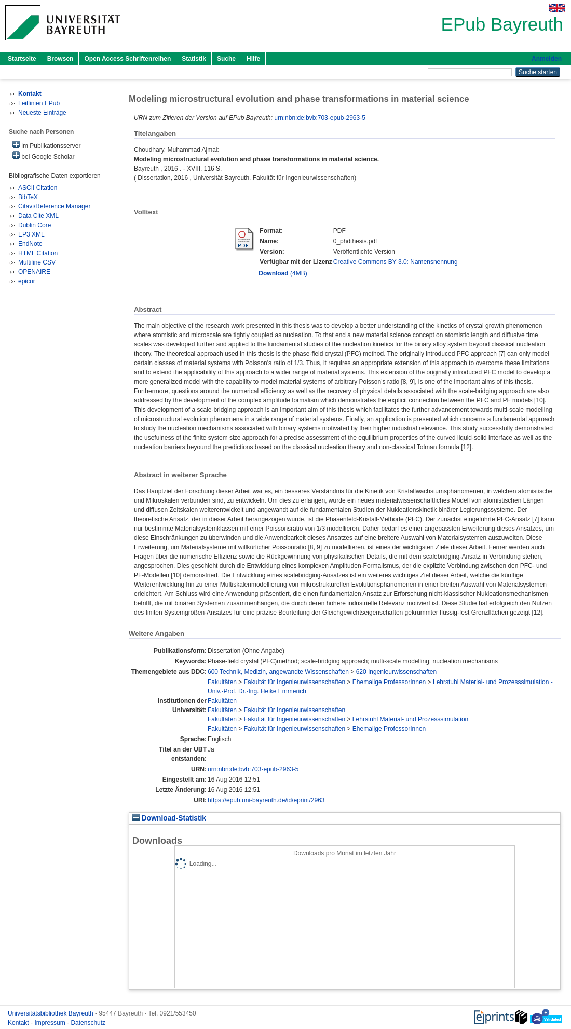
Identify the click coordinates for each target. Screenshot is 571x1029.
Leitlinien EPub (39, 103)
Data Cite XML (38, 215)
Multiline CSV (37, 262)
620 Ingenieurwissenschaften (396, 671)
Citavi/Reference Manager (54, 206)
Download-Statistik (169, 818)
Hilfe (253, 58)
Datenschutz (88, 1022)
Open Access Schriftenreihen (127, 58)
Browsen (60, 58)
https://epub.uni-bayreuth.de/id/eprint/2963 (266, 800)
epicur (26, 281)
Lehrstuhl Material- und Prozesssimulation (410, 719)
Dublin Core (34, 225)
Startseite (22, 58)
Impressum (50, 1022)
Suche (226, 58)
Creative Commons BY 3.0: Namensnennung (395, 262)
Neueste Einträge (42, 112)
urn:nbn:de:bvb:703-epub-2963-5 (319, 117)
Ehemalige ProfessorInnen (389, 682)
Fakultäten (222, 682)
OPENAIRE (34, 271)
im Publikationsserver (46, 145)
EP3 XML (31, 234)
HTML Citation (38, 253)
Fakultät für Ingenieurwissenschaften (294, 682)
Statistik (194, 58)
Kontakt (19, 1022)
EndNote (30, 243)
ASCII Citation (37, 187)
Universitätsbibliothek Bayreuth (51, 1013)
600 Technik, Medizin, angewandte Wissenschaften (278, 671)
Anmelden (547, 58)
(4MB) (283, 273)
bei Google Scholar (43, 155)
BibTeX (28, 197)
